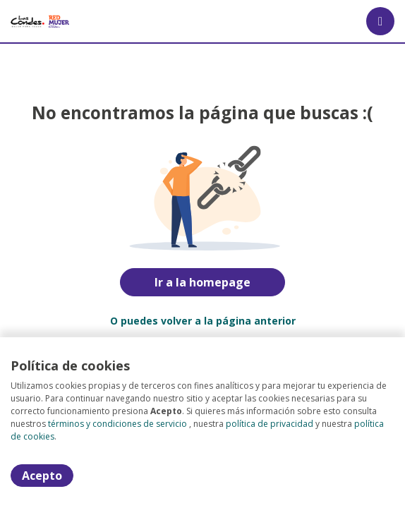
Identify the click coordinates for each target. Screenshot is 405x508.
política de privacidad (269, 424)
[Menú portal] (380, 21)
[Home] (40, 21)
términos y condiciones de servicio (117, 424)
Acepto (42, 475)
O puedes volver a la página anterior (203, 320)
